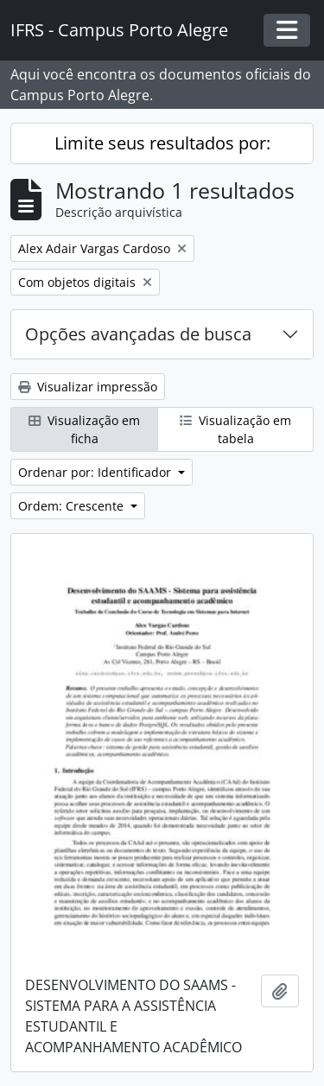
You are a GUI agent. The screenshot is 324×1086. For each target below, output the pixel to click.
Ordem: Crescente (72, 506)
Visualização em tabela (235, 429)
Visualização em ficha (84, 429)
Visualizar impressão (87, 386)
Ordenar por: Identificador (96, 472)
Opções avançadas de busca (138, 334)
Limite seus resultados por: (162, 143)
